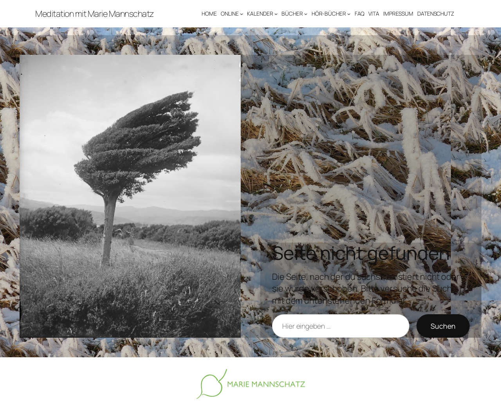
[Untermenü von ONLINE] (241, 13)
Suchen (443, 326)
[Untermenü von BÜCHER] (305, 13)
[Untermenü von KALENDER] (276, 13)
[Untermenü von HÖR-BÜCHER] (348, 13)
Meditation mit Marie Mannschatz (94, 14)
